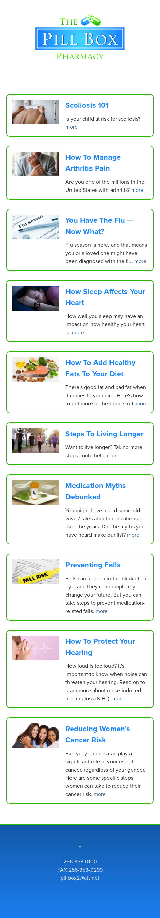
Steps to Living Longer (104, 433)
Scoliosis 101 (87, 105)
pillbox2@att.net (80, 877)
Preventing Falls (93, 564)
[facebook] (80, 844)
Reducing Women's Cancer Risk (97, 734)
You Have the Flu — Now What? (99, 226)
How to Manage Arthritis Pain (93, 163)
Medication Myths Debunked (95, 491)
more (71, 127)
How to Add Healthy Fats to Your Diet (100, 368)
